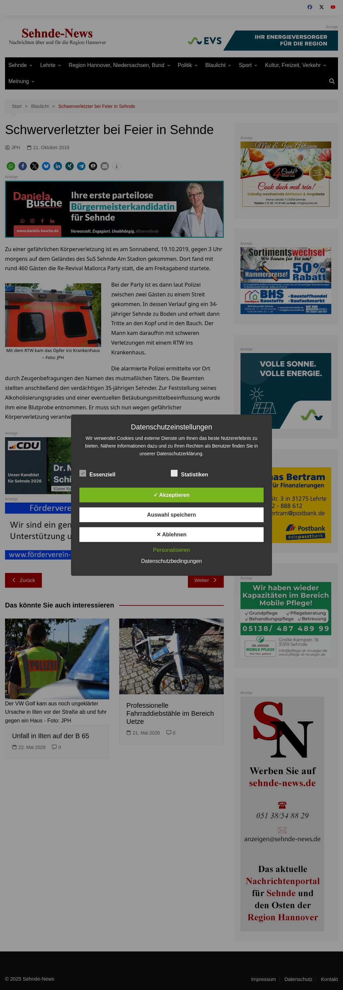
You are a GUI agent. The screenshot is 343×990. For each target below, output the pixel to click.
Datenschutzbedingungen (171, 561)
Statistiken (189, 473)
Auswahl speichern (171, 514)
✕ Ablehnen (171, 534)
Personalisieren (171, 549)
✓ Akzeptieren (171, 495)
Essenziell (97, 473)
